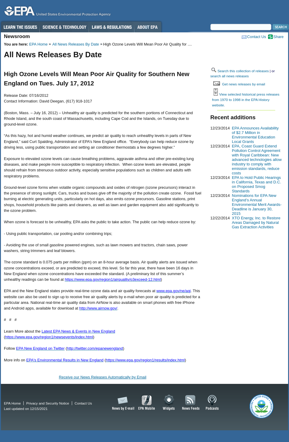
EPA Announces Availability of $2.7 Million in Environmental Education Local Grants (255, 135)
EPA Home (38, 44)
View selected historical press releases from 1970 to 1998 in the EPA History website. (245, 99)
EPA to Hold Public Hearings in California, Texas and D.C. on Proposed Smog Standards (256, 184)
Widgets (169, 403)
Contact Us (256, 36)
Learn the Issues (20, 27)
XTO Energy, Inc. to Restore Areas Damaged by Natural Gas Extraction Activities (256, 222)
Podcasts (212, 403)
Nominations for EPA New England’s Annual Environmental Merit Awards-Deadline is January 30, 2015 (257, 204)
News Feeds (191, 403)
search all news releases (229, 76)
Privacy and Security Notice (47, 403)
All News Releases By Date (75, 44)
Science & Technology (64, 27)
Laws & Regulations (111, 27)
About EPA (148, 27)
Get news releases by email (243, 84)
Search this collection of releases (243, 71)
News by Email (122, 403)
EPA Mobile (147, 403)
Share (278, 36)
